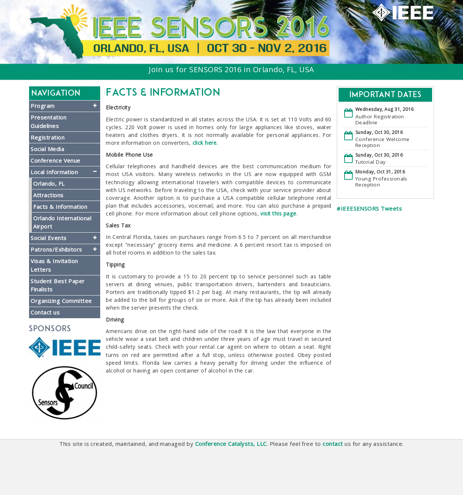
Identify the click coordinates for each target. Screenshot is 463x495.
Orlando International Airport (62, 222)
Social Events (48, 238)
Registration (47, 137)
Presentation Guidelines (48, 122)
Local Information (54, 172)
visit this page (278, 213)
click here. (205, 142)
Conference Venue (55, 160)
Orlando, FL (48, 183)
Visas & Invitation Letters (54, 265)
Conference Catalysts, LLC (231, 443)
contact (333, 443)
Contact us (45, 312)
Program (42, 105)
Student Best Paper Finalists (58, 285)
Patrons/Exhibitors (56, 249)
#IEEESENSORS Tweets (369, 208)
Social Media (47, 149)
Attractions (48, 195)
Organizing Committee (61, 300)
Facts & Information (60, 206)
